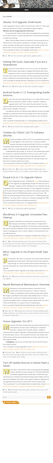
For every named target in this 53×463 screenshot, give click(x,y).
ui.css (4, 246)
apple (20, 86)
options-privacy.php (26, 243)
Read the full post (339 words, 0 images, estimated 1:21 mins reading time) (26, 123)
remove (38, 390)
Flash (20, 390)
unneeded (9, 246)
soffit (34, 354)
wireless (39, 56)
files (13, 243)
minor (38, 276)
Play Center (28, 86)
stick (40, 313)
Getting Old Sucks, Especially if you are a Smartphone (25, 63)
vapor (18, 357)
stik (43, 313)
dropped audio (38, 169)
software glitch (33, 171)
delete (44, 241)
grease (46, 311)
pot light (17, 354)
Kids (9, 311)
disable (16, 390)
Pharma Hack (36, 243)
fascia (45, 352)
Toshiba (40, 171)
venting (23, 357)
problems (26, 171)
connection (20, 56)
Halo (4, 354)
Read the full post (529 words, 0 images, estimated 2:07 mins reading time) (26, 83)
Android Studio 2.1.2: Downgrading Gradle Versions (26, 94)
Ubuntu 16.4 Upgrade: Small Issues (22, 22)
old (23, 86)
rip (27, 313)
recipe (36, 181)
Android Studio (19, 126)
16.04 (15, 56)
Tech (5, 56)
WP (29, 246)
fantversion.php (7, 243)
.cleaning (19, 311)
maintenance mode (30, 276)
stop (42, 390)
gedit (25, 56)
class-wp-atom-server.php (35, 241)
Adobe (12, 390)
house (7, 354)
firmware (15, 171)
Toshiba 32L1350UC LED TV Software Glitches (23, 134)
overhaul (20, 313)
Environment (7, 352)
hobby (6, 86)
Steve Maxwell (40, 354)
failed (21, 208)
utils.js (19, 246)
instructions (21, 276)
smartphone (35, 86)
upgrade (34, 56)
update (10, 392)
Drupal (18, 208)
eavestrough (39, 352)
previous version (45, 243)
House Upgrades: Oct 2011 (17, 321)
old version (18, 243)
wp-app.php (33, 246)
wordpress (24, 246)
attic (19, 352)
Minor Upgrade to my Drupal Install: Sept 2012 (25, 253)
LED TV (21, 171)
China (5, 169)
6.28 (11, 208)
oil (16, 313)
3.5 (11, 241)
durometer (29, 311)
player (27, 390)
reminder (32, 390)
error (44, 169)
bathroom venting (26, 352)
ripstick (31, 313)
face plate (35, 311)
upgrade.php (32, 208)
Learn (13, 352)
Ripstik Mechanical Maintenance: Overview (26, 284)
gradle (32, 126)
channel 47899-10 (28, 169)
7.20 (14, 208)
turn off (46, 390)
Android (16, 86)
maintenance (11, 313)
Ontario (12, 354)
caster (24, 311)
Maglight (5, 313)
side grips (36, 313)
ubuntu (29, 56)
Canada (33, 352)
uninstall (5, 392)
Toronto (9, 357)
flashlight (41, 311)
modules (42, 276)
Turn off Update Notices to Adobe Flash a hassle (26, 364)
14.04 (11, 56)
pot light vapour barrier (26, 354)
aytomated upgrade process (20, 241)
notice (24, 390)
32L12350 (20, 169)
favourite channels (8, 171)
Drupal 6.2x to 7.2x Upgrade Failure (22, 177)
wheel (17, 315)
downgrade (27, 126)
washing (12, 315)
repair (24, 313)
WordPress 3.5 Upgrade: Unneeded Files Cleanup (25, 216)
